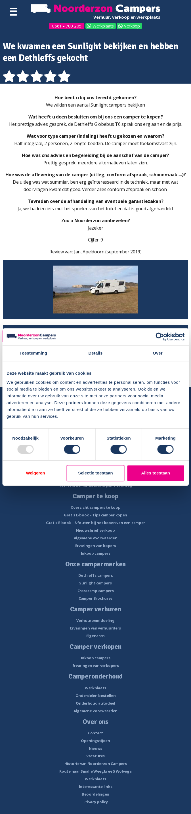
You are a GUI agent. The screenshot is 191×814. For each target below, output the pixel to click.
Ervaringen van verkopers (95, 665)
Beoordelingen (95, 794)
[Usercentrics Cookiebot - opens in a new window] (159, 336)
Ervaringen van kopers (95, 545)
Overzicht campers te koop (96, 507)
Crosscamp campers (95, 590)
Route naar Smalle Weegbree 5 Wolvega (95, 771)
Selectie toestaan (95, 472)
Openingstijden (95, 740)
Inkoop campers (95, 553)
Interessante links (95, 786)
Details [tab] (96, 353)
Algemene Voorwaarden (95, 710)
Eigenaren (95, 635)
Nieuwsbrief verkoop (95, 530)
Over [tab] (158, 353)
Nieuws (95, 748)
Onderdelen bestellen (95, 695)
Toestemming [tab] (33, 353)
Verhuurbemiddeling (95, 620)
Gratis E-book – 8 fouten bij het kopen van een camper (95, 522)
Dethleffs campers (95, 575)
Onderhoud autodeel (95, 703)
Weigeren (35, 472)
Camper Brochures (95, 598)
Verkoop (132, 26)
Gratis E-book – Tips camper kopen (95, 515)
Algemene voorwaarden (95, 537)
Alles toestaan (155, 472)
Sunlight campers (95, 583)
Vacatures (95, 755)
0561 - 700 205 (66, 26)
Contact (95, 732)
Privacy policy (95, 801)
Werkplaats (103, 26)
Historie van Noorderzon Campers (95, 763)
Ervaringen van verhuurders (95, 628)
